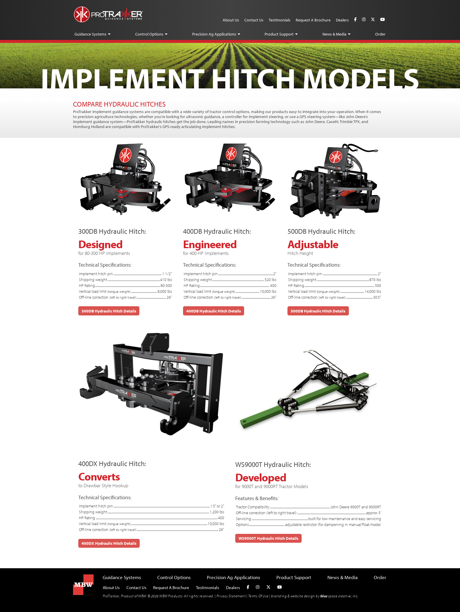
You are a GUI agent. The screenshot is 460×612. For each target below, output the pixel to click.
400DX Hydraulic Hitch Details (109, 543)
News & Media (334, 34)
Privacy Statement (231, 595)
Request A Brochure (313, 20)
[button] (109, 34)
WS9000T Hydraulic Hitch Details (268, 538)
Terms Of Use (258, 595)
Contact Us (253, 20)
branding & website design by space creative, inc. (314, 595)
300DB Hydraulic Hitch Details (109, 310)
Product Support (279, 34)
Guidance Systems (90, 34)
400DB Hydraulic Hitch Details (213, 310)
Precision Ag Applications (214, 34)
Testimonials (279, 20)
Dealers (342, 20)
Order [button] (380, 34)
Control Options (149, 34)
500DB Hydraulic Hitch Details (318, 310)
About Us (231, 20)
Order (380, 577)
